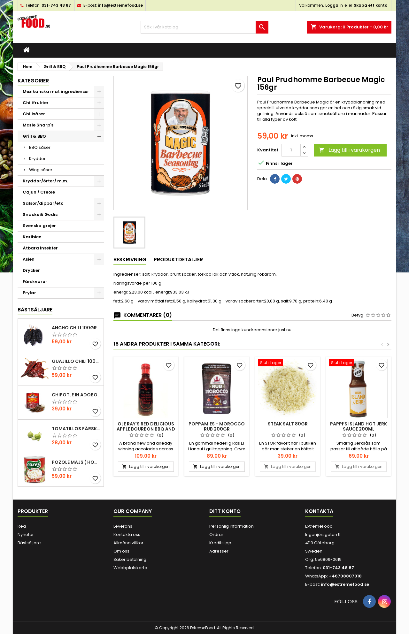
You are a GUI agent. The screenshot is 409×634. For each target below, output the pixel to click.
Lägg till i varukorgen (349, 150)
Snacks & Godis (40, 214)
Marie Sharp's (38, 125)
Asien (29, 259)
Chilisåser (34, 114)
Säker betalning (129, 559)
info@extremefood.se (120, 5)
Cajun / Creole (39, 192)
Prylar (29, 293)
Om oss (121, 551)
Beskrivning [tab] (129, 259)
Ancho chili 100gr (74, 327)
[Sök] (204, 27)
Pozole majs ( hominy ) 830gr (76, 462)
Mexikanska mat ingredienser (56, 91)
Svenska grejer (39, 226)
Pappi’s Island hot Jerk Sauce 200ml (358, 426)
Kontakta (319, 511)
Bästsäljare (35, 309)
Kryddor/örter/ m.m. (45, 181)
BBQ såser (39, 147)
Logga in (334, 5)
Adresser (218, 551)
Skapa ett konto (370, 5)
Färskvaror (35, 282)
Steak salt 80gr (288, 424)
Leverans (122, 526)
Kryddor (37, 159)
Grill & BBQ (34, 136)
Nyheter (26, 534)
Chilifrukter (36, 103)
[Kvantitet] (291, 150)
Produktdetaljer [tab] (178, 259)
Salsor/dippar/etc (43, 203)
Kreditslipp (220, 543)
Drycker (31, 270)
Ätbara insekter (40, 248)
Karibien (32, 237)
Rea (22, 526)
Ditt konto (225, 511)
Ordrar (216, 534)
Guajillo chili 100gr (76, 361)
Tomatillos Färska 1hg (76, 428)
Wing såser (40, 170)
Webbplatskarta (130, 568)
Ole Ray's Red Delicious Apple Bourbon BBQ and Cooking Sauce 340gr (146, 429)
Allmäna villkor (128, 543)
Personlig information (231, 526)
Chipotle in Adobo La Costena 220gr (76, 394)
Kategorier (33, 80)
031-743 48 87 (56, 5)
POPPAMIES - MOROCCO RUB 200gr (217, 426)
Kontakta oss (126, 534)
